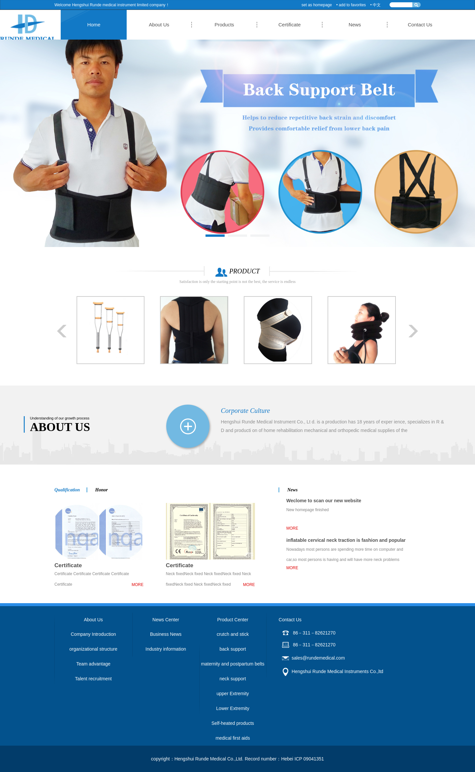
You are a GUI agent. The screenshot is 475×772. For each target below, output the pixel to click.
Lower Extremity (232, 708)
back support (232, 649)
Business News (166, 634)
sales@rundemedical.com (318, 658)
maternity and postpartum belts (232, 663)
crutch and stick (233, 634)
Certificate (277, 24)
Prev (62, 331)
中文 (377, 5)
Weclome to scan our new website (323, 500)
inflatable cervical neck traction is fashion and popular (346, 540)
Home (126, 24)
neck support (232, 678)
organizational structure (93, 649)
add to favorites (352, 5)
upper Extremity (232, 693)
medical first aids (232, 738)
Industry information (165, 649)
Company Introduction (93, 634)
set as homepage (316, 5)
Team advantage (93, 663)
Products (227, 24)
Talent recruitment (93, 678)
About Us (177, 24)
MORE (137, 584)
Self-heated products (232, 723)
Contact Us (377, 24)
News (327, 24)
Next (413, 331)
